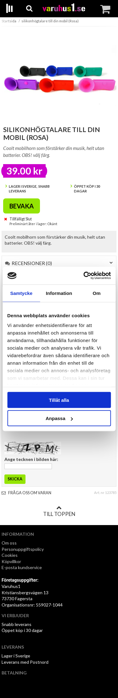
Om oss (9, 543)
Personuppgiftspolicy (23, 549)
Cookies (10, 555)
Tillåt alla (59, 399)
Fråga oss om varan (26, 492)
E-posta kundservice (22, 567)
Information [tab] (59, 293)
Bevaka (21, 206)
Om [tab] (97, 293)
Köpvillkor (11, 561)
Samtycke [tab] (21, 293)
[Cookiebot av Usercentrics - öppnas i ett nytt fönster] (84, 276)
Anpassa (59, 418)
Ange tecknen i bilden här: (31, 459)
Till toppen (59, 511)
